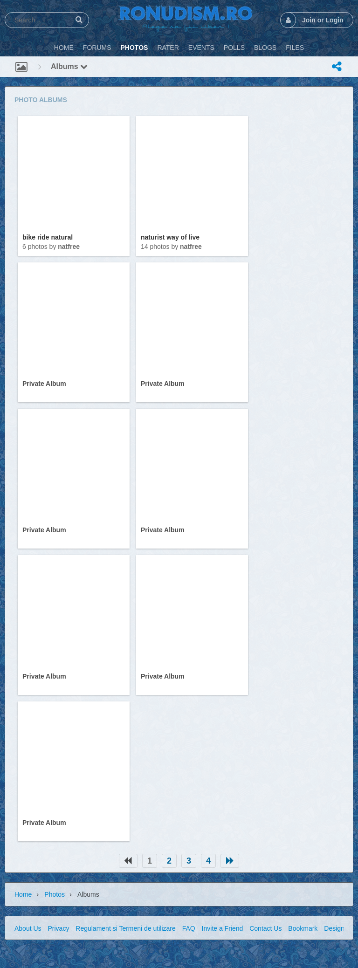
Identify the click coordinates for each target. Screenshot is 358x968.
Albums (69, 66)
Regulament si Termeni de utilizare (126, 928)
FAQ (188, 928)
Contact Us (265, 928)
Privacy (58, 928)
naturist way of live (170, 237)
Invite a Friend (222, 928)
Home (23, 894)
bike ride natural (47, 237)
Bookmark (302, 928)
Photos (54, 894)
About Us (27, 928)
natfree (69, 246)
